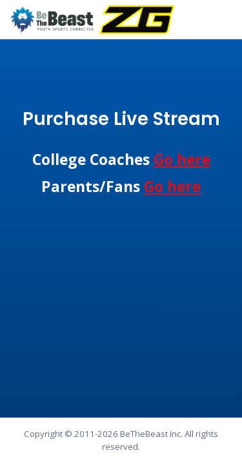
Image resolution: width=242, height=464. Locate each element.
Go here (182, 159)
